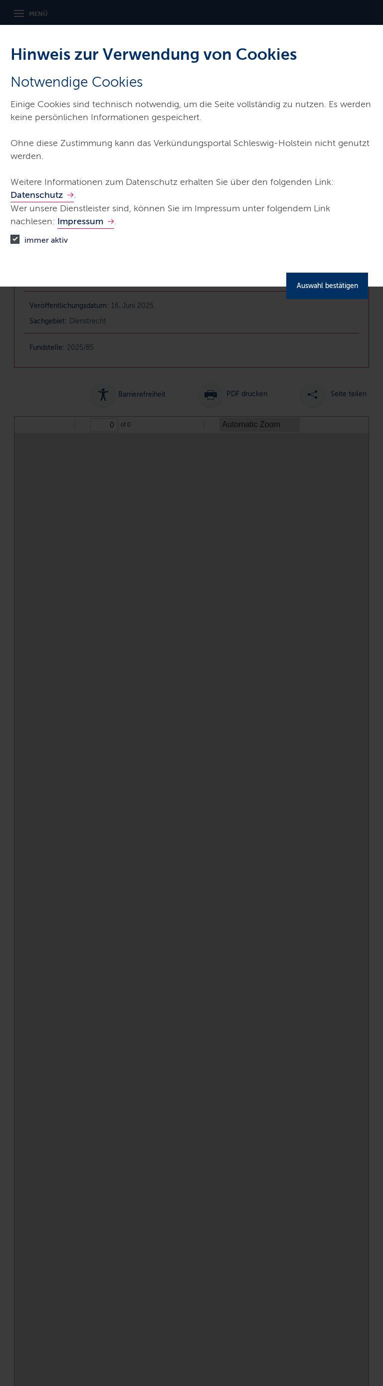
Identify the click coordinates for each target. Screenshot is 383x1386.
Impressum (80, 221)
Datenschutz (36, 194)
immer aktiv (46, 240)
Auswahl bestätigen (327, 286)
